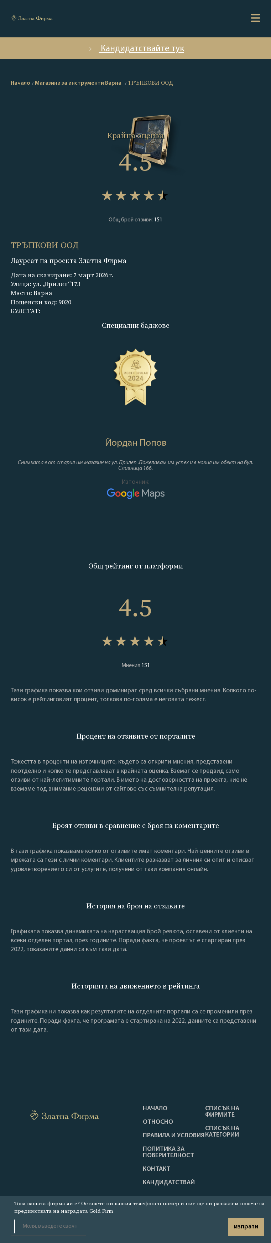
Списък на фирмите (222, 1112)
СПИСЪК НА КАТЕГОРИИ (222, 1132)
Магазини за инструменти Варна (78, 83)
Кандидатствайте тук (135, 48)
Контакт (156, 1169)
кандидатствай (169, 1183)
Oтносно (158, 1122)
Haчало (155, 1109)
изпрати (246, 1226)
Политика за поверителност (168, 1152)
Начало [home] (20, 83)
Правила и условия (174, 1136)
